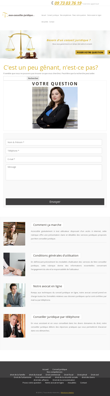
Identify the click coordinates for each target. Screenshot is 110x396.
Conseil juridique (53, 15)
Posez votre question (79, 15)
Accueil (44, 15)
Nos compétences (65, 15)
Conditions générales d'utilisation (55, 255)
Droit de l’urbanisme (22, 377)
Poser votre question (90, 52)
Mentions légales (67, 392)
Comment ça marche (47, 225)
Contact (51, 22)
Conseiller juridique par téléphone (56, 317)
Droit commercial (53, 374)
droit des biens (88, 377)
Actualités (45, 22)
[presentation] (27, 188)
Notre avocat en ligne (94, 15)
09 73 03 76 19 (67, 3)
